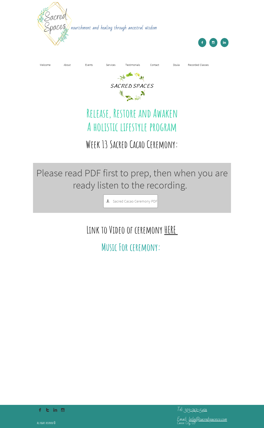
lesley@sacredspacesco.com (208, 419)
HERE (171, 229)
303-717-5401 (196, 409)
